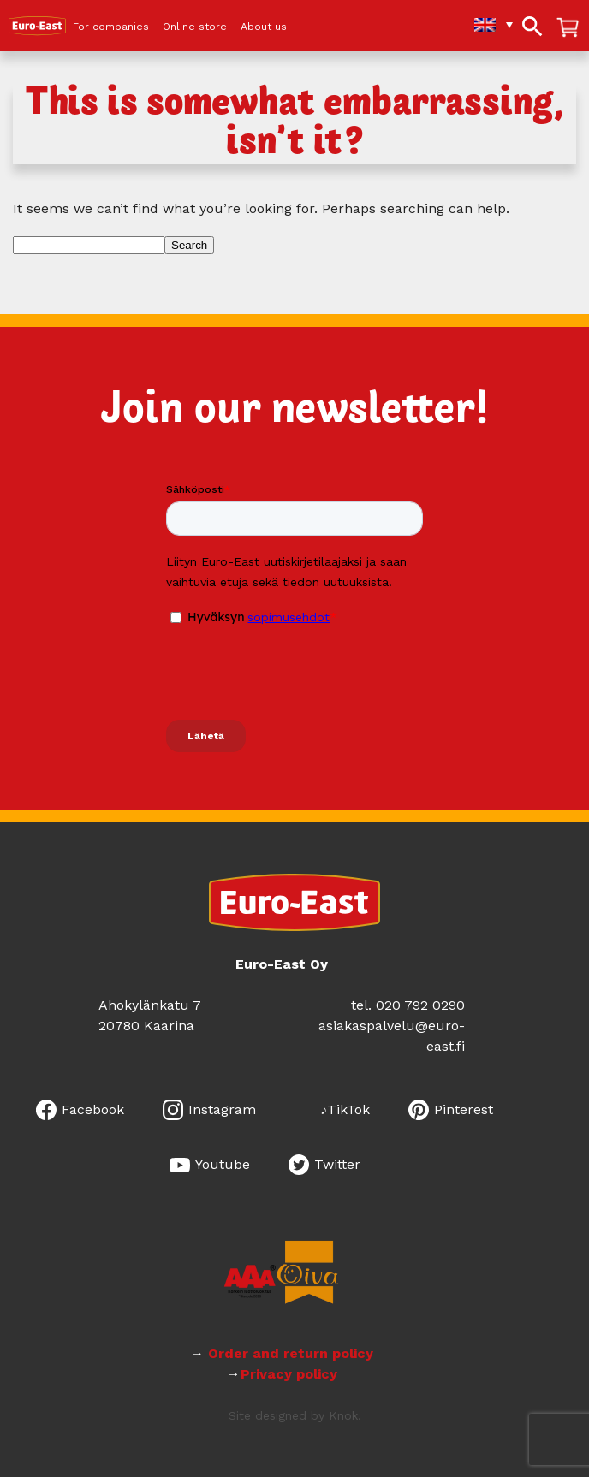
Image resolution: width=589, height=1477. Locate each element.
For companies (111, 27)
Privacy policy (289, 1374)
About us (264, 27)
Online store (195, 27)
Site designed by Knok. (295, 1415)
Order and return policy (288, 1353)
